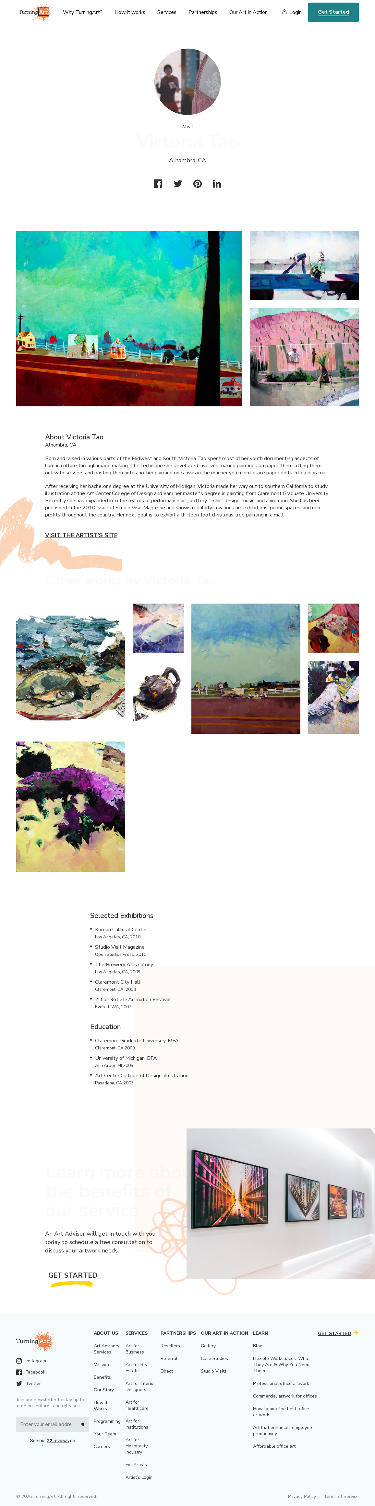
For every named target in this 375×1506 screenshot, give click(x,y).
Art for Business (135, 1349)
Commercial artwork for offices (285, 1396)
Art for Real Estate (138, 1368)
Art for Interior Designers (140, 1386)
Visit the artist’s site (81, 535)
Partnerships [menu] (202, 12)
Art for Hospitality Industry (137, 1446)
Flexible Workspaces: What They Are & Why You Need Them (281, 1364)
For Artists (136, 1465)
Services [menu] (166, 12)
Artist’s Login (139, 1477)
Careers (102, 1447)
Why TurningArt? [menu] (83, 12)
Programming (107, 1421)
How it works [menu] (130, 12)
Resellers (170, 1346)
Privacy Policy (302, 1496)
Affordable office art (274, 1446)
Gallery (208, 1346)
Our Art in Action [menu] (248, 12)
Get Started (333, 12)
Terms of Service (341, 1496)
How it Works (100, 1405)
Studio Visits (214, 1371)
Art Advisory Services (106, 1349)
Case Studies (214, 1358)
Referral (169, 1358)
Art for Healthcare (137, 1405)
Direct (167, 1371)
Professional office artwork (281, 1383)
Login (295, 12)
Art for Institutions (137, 1424)
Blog (257, 1346)
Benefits (102, 1377)
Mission (101, 1365)
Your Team (105, 1434)
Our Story (104, 1390)
